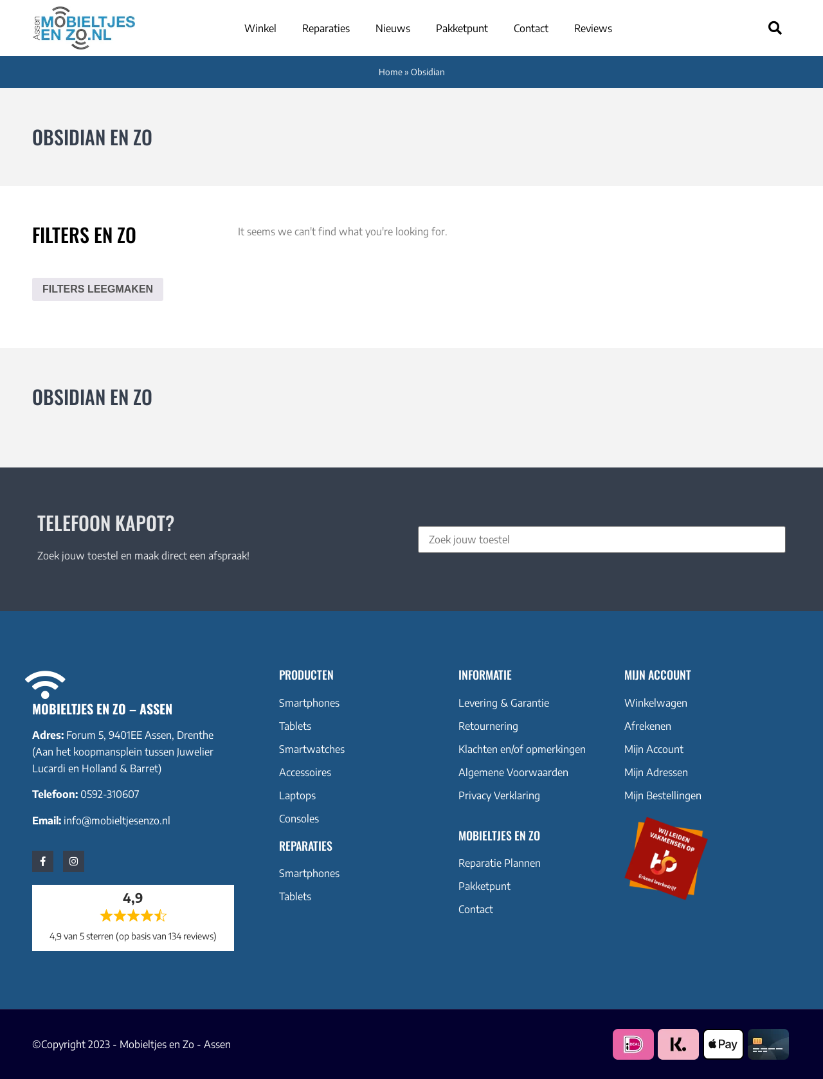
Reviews (593, 28)
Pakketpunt (462, 28)
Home (390, 71)
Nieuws (392, 28)
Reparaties (326, 28)
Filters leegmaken (97, 289)
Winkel (260, 28)
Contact (531, 28)
